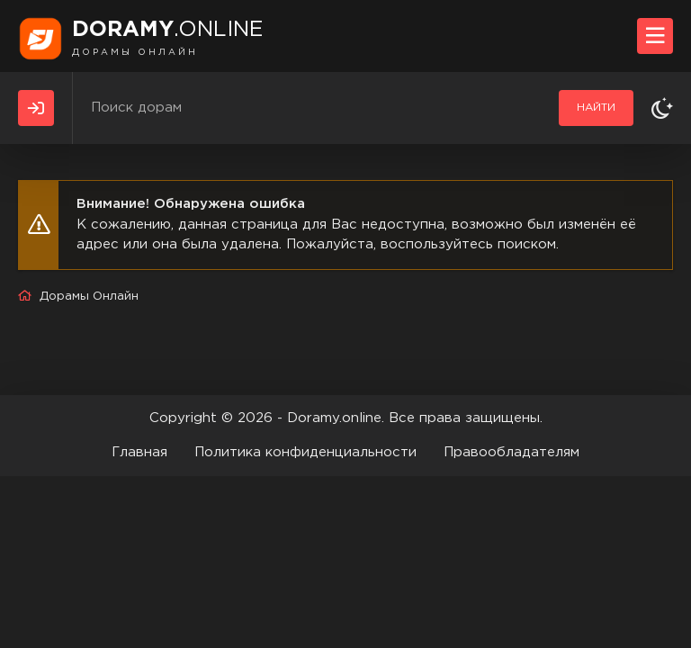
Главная (139, 452)
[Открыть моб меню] (655, 36)
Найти (596, 107)
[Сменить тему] (662, 108)
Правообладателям (511, 452)
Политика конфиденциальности (305, 452)
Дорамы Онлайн (89, 297)
